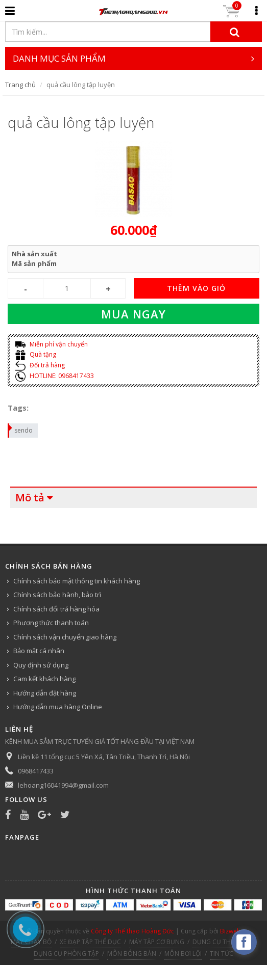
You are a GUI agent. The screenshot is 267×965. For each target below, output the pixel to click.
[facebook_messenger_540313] (244, 942)
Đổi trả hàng (40, 365)
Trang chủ (20, 84)
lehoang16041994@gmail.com (63, 785)
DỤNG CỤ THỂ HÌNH (221, 941)
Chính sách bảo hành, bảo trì (57, 594)
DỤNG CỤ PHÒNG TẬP (66, 953)
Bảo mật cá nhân (38, 650)
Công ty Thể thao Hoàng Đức (132, 931)
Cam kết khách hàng (44, 678)
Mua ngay (133, 313)
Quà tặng (35, 354)
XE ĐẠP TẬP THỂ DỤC (90, 941)
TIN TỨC (221, 953)
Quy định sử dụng (40, 664)
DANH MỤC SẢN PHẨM (133, 58)
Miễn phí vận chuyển (51, 344)
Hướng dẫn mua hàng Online (57, 706)
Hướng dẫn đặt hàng (44, 693)
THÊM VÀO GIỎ (196, 288)
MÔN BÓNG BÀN (131, 953)
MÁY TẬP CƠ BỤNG (156, 941)
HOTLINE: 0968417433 (54, 375)
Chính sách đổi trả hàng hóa (56, 608)
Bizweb (230, 931)
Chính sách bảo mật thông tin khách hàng (76, 580)
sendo (21, 429)
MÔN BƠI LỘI (183, 953)
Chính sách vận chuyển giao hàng (64, 636)
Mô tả (29, 497)
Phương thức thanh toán (51, 622)
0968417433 (36, 770)
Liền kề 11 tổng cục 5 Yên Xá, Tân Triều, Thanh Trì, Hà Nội (104, 756)
